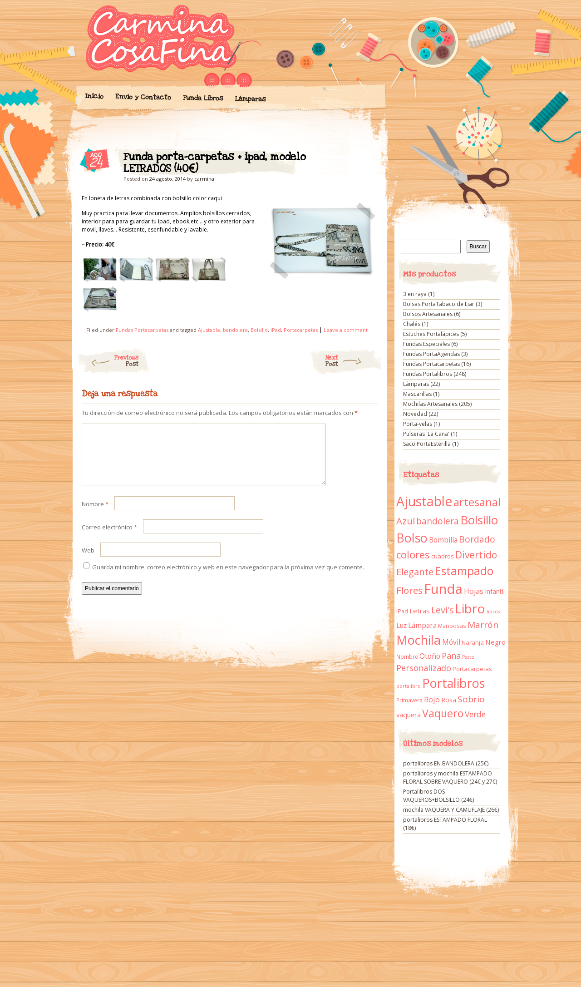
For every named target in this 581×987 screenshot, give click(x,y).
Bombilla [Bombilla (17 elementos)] (443, 540)
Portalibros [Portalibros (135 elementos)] (453, 683)
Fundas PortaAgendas (431, 354)
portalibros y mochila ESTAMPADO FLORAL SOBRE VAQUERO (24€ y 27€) (450, 777)
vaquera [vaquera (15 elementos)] (408, 714)
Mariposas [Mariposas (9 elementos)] (452, 626)
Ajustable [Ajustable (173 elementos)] (424, 501)
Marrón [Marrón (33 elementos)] (483, 625)
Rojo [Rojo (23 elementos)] (432, 699)
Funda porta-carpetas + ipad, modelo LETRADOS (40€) (363, 159)
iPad (276, 329)
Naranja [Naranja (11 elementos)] (473, 642)
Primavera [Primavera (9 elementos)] (409, 700)
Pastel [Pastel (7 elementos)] (469, 657)
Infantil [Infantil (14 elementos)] (495, 591)
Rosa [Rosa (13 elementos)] (448, 700)
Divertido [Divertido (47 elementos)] (476, 554)
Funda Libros (202, 98)
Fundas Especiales (426, 344)
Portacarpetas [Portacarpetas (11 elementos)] (472, 669)
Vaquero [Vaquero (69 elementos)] (442, 713)
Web (88, 561)
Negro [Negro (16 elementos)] (495, 641)
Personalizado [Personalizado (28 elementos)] (423, 667)
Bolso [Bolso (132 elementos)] (412, 537)
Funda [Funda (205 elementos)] (443, 589)
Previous (107, 361)
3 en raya (415, 294)
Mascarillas (417, 394)
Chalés (411, 324)
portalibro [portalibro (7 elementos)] (408, 686)
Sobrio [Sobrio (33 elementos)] (471, 699)
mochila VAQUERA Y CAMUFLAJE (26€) (451, 810)
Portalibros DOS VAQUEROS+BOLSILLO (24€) (438, 796)
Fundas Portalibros (427, 374)
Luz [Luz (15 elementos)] (401, 625)
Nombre (95, 515)
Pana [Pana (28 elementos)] (451, 655)
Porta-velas (417, 424)
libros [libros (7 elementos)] (493, 611)
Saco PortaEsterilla (427, 444)
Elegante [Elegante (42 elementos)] (414, 571)
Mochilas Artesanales (430, 404)
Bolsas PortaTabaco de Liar (438, 304)
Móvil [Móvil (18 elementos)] (451, 642)
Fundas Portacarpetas (142, 329)
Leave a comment (346, 329)
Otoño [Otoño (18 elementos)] (429, 656)
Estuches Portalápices (431, 334)
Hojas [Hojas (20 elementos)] (473, 591)
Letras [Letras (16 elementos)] (419, 610)
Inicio (94, 96)
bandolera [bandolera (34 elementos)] (437, 521)
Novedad (415, 414)
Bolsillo (259, 329)
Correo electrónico (109, 538)
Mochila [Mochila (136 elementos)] (418, 640)
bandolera (235, 329)
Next (353, 361)
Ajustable (209, 329)
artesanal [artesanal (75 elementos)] (477, 502)
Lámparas (250, 99)
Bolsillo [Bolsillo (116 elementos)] (479, 520)
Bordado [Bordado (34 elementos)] (477, 539)
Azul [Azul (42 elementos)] (405, 520)
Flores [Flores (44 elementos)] (409, 590)
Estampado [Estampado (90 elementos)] (464, 570)
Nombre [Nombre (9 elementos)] (407, 657)
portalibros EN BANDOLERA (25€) (445, 763)
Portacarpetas (301, 329)
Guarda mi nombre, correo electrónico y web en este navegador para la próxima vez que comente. (228, 578)
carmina (204, 178)
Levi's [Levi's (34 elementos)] (442, 610)
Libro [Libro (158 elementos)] (470, 608)
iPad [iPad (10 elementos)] (402, 611)
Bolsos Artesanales (428, 314)
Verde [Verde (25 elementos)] (475, 714)
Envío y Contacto (143, 97)
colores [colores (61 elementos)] (413, 555)
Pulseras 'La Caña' (426, 434)
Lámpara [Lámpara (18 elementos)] (422, 625)
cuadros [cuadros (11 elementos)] (442, 556)
